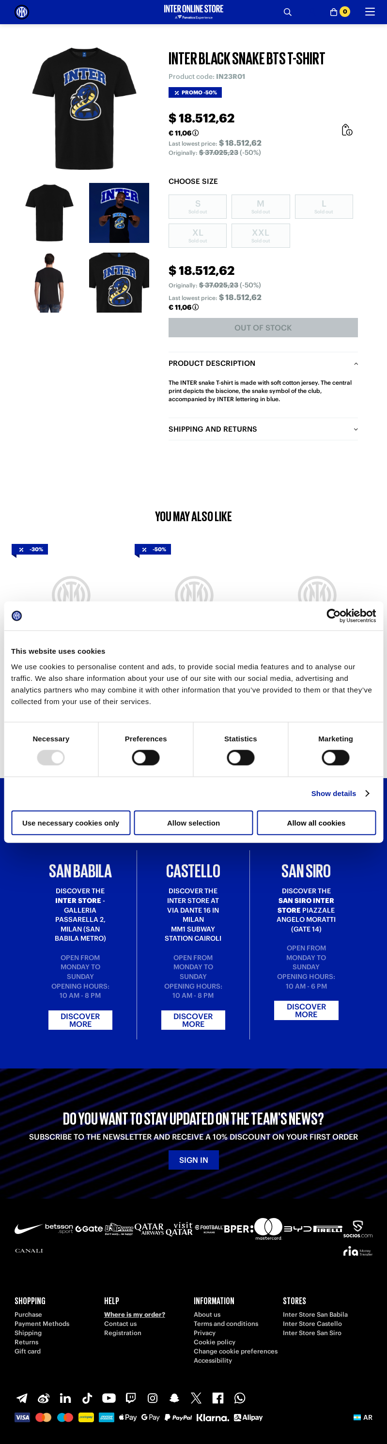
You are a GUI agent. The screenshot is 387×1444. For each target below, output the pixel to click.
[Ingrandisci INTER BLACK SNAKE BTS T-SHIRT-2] (119, 213)
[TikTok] (87, 1398)
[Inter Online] (21, 12)
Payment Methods (42, 1324)
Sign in (193, 1160)
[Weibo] (43, 1398)
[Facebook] (218, 1398)
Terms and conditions (226, 1324)
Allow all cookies (316, 822)
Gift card (28, 1351)
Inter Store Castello (312, 1324)
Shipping (28, 1333)
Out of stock (263, 327)
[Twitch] (131, 1398)
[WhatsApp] (239, 1398)
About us (207, 1314)
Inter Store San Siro (312, 1333)
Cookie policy (214, 1342)
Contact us (120, 1324)
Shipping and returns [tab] (213, 429)
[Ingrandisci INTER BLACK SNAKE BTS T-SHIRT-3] (49, 283)
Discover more (80, 1020)
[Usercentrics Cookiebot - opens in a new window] (333, 616)
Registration (122, 1333)
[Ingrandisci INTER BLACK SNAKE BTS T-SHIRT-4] (119, 283)
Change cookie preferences (236, 1351)
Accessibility (213, 1360)
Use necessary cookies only (70, 822)
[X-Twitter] (196, 1398)
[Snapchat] (174, 1398)
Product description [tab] (212, 363)
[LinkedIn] (65, 1398)
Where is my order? (134, 1314)
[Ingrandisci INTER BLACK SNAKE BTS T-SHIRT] (84, 108)
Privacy (205, 1333)
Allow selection (193, 822)
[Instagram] (152, 1398)
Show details (333, 793)
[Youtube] (109, 1398)
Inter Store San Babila (315, 1314)
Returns (26, 1342)
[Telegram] (22, 1398)
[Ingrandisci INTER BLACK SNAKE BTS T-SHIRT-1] (49, 213)
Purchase (28, 1314)
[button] (363, 1417)
